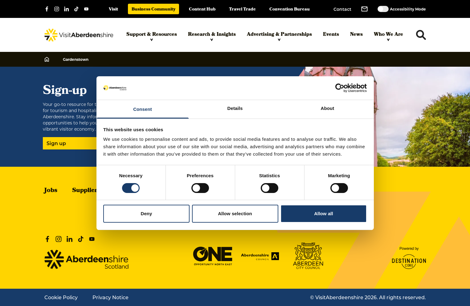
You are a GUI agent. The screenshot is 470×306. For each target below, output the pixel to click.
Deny (146, 213)
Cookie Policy (61, 297)
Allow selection (235, 213)
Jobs (50, 191)
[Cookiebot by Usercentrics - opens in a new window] (340, 88)
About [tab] (327, 108)
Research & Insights (212, 36)
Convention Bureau (289, 9)
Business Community (153, 9)
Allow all (323, 213)
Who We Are (388, 36)
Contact (342, 9)
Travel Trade (242, 9)
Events (331, 35)
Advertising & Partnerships (279, 36)
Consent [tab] (142, 109)
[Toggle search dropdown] (421, 35)
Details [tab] (235, 108)
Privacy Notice (110, 297)
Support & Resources (151, 36)
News (356, 35)
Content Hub (202, 9)
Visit (113, 9)
